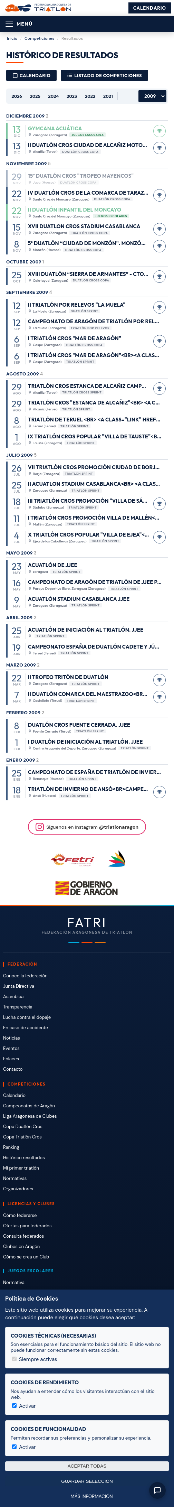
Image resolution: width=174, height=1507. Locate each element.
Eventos (11, 1048)
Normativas (15, 1178)
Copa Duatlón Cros (22, 1126)
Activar (24, 1406)
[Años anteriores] (152, 96)
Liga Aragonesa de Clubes (30, 1116)
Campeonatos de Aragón (29, 1106)
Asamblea (13, 996)
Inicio (12, 38)
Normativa (14, 1282)
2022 (90, 96)
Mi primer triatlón (21, 1168)
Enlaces (11, 1059)
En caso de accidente (25, 1028)
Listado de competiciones (104, 75)
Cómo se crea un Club (26, 1257)
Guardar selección (87, 1481)
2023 (72, 96)
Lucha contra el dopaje (27, 1017)
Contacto (13, 1069)
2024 (53, 96)
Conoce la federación (25, 976)
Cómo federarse (20, 1215)
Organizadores (18, 1189)
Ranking (11, 1147)
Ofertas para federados (27, 1226)
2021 (108, 96)
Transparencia (17, 1007)
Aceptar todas (87, 1466)
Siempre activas (34, 1359)
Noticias (11, 1038)
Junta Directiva (18, 986)
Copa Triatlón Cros (22, 1137)
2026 (16, 96)
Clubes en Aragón (21, 1246)
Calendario (149, 8)
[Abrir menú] (19, 24)
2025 (35, 96)
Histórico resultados (24, 1158)
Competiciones (39, 38)
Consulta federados (23, 1236)
